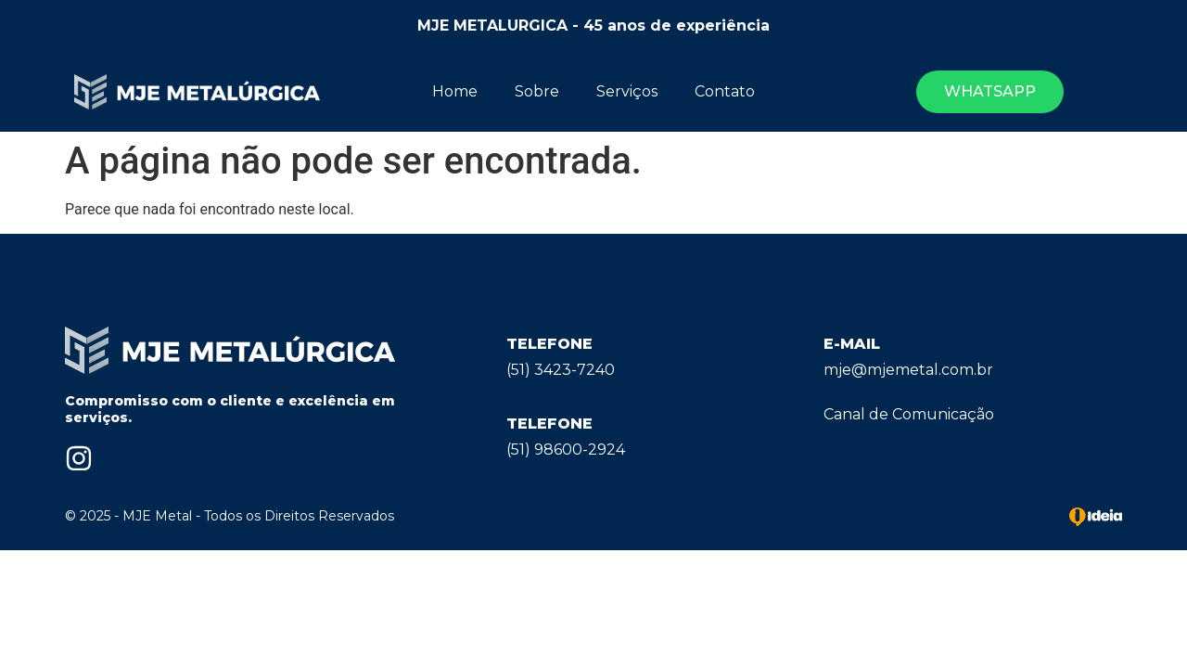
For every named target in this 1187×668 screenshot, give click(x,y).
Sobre (537, 91)
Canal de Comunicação (908, 414)
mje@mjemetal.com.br (908, 370)
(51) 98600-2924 (565, 449)
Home (455, 91)
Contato (725, 91)
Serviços (626, 91)
